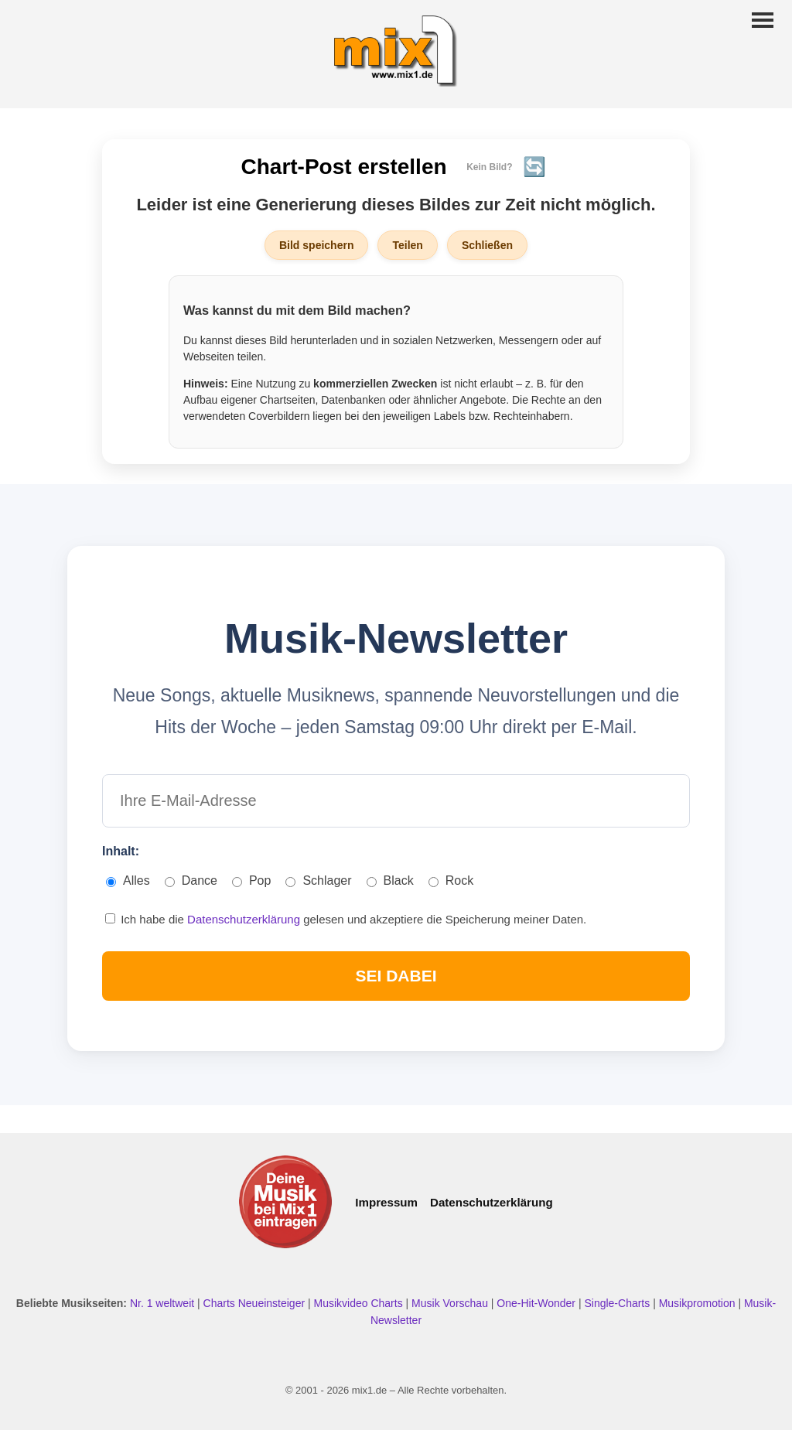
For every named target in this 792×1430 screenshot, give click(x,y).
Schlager (318, 880)
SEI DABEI (395, 976)
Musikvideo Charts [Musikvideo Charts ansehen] (360, 1303)
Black (390, 880)
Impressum (386, 1202)
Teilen (407, 245)
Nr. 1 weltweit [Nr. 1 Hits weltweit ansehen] (163, 1303)
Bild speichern (316, 245)
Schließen (487, 245)
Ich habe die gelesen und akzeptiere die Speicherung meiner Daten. (345, 919)
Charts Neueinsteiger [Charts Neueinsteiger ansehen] (255, 1303)
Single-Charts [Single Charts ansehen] (618, 1303)
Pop (251, 880)
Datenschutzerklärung (245, 919)
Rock (450, 880)
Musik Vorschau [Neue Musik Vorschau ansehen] (451, 1303)
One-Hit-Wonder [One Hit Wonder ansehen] (538, 1303)
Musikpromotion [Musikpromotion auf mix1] (699, 1303)
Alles (128, 880)
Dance (191, 880)
